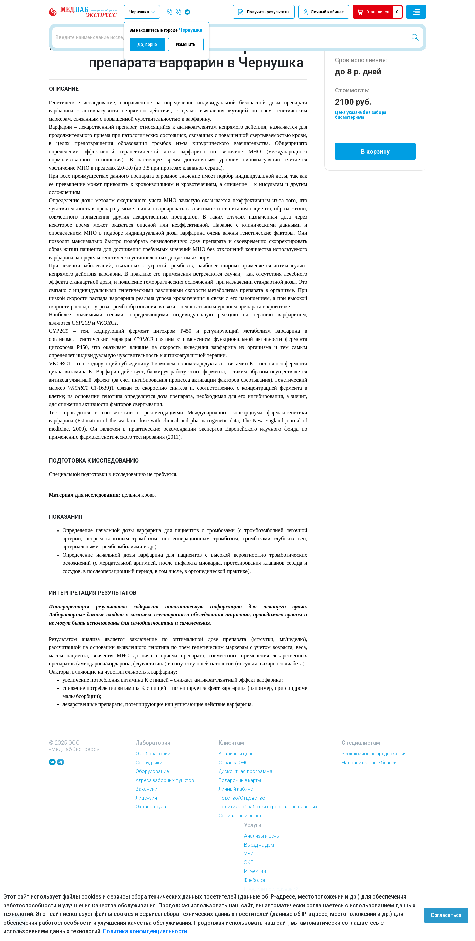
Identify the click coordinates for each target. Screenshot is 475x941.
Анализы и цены (236, 782)
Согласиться (448, 914)
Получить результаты (263, 12)
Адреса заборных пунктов (165, 809)
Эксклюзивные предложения (374, 782)
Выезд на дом (259, 873)
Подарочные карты (240, 809)
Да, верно (147, 44)
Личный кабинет (327, 12)
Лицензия (146, 827)
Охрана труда (151, 835)
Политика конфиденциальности (145, 931)
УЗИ (249, 882)
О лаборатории (153, 782)
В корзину (375, 177)
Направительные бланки (369, 791)
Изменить (186, 44)
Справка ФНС (233, 791)
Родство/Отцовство (242, 827)
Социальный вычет (240, 844)
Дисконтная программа (245, 800)
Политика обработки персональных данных (268, 835)
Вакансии (146, 818)
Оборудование (152, 800)
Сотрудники (149, 791)
